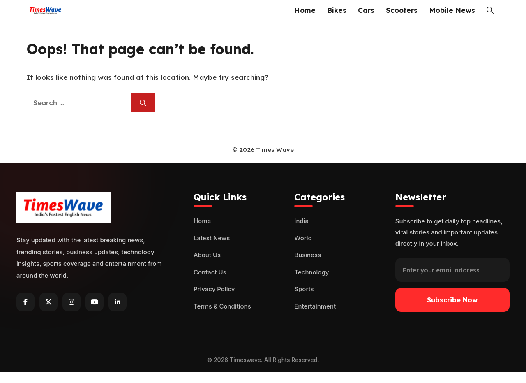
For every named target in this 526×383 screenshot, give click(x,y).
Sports (304, 289)
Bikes (336, 10)
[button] (490, 10)
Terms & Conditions (222, 306)
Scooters (402, 10)
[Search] (143, 102)
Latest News (212, 238)
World (302, 238)
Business (307, 255)
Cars (366, 10)
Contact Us (210, 272)
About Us (207, 255)
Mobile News (452, 10)
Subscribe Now (452, 300)
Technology (311, 272)
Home (305, 10)
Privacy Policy (214, 289)
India (301, 221)
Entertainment (315, 306)
